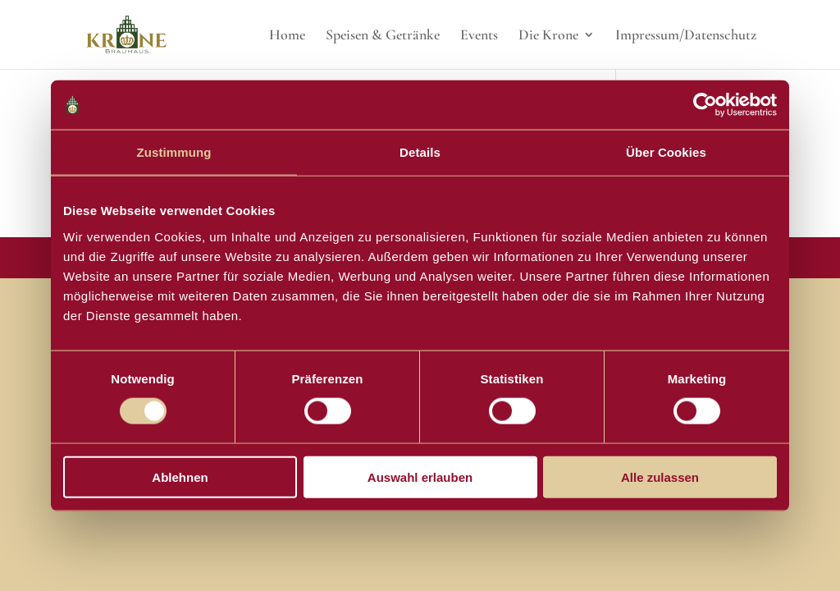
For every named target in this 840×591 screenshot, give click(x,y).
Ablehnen (180, 476)
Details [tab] (420, 152)
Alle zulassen (660, 476)
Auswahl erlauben (420, 476)
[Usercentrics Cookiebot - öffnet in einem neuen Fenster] (705, 105)
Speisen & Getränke (383, 36)
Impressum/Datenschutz (685, 36)
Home (287, 36)
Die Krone (548, 36)
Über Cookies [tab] (666, 152)
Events (479, 36)
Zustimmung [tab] (174, 152)
